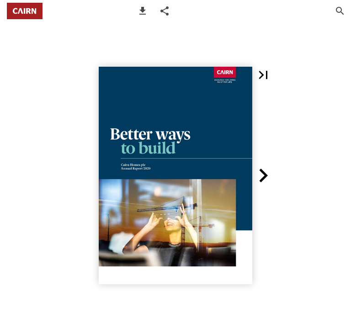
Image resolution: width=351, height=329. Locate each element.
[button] (143, 11)
